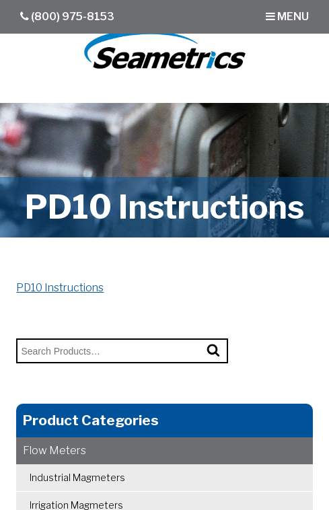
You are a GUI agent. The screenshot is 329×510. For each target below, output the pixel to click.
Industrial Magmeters (77, 477)
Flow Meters (54, 450)
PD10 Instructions (60, 287)
